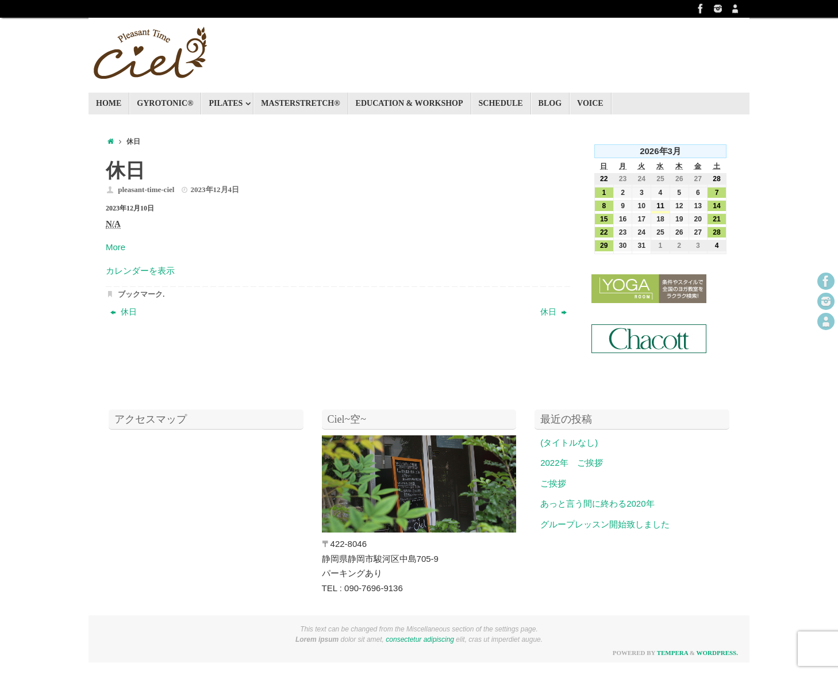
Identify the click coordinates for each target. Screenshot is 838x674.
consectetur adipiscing (420, 639)
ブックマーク (140, 294)
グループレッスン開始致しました (605, 524)
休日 (123, 311)
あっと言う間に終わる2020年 (597, 503)
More (115, 247)
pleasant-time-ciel (146, 189)
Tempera (672, 652)
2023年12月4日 (215, 189)
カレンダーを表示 (140, 270)
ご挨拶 (553, 483)
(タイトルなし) (569, 442)
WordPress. (717, 652)
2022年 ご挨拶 (571, 463)
